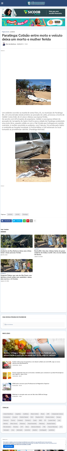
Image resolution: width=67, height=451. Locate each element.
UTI (61, 427)
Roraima (16, 427)
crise (13, 430)
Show (27, 427)
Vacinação (6, 430)
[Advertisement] (32, 64)
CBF (48, 414)
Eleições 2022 (39, 417)
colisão (17, 214)
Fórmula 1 (28, 420)
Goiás (34, 420)
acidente (12, 31)
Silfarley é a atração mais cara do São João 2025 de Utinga (29, 394)
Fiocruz (13, 420)
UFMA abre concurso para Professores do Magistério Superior (30, 383)
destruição (19, 430)
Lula (59, 420)
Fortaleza (20, 420)
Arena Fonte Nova (8, 414)
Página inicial (5, 31)
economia (27, 430)
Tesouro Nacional (52, 427)
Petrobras (41, 423)
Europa (58, 417)
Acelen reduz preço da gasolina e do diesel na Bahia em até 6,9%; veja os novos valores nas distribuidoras (36, 362)
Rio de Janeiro (7, 427)
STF (22, 427)
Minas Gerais (13, 423)
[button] (2, 3)
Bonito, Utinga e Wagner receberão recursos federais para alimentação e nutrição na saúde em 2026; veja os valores (30, 354)
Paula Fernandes (32, 423)
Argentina (18, 414)
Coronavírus (7, 417)
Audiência (25, 414)
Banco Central (34, 414)
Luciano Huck (52, 420)
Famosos (6, 420)
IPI (45, 420)
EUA (32, 417)
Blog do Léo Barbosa (9, 324)
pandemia (51, 430)
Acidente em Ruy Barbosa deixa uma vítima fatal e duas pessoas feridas (16, 252)
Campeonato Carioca (57, 414)
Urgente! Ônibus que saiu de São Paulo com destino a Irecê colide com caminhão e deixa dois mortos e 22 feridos (16, 277)
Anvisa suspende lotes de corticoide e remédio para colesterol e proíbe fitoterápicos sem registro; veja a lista (37, 373)
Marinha (6, 423)
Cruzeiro (15, 417)
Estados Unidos (50, 417)
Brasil (42, 414)
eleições (35, 430)
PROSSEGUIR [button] (9, 446)
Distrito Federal (24, 417)
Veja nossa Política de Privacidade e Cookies (21, 444)
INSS (40, 420)
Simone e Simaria (35, 427)
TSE (44, 427)
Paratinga (25, 214)
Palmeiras (22, 423)
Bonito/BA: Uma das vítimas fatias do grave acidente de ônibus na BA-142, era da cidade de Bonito (50, 252)
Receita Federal (51, 423)
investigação (43, 430)
